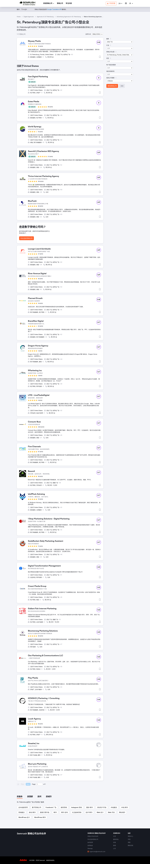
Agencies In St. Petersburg (45, 16)
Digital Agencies (29, 16)
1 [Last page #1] (45, 784)
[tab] (20, 797)
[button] (120, 3)
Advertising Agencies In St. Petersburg (69, 16)
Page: (34, 784)
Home (19, 16)
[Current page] (39, 784)
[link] (60, 3)
